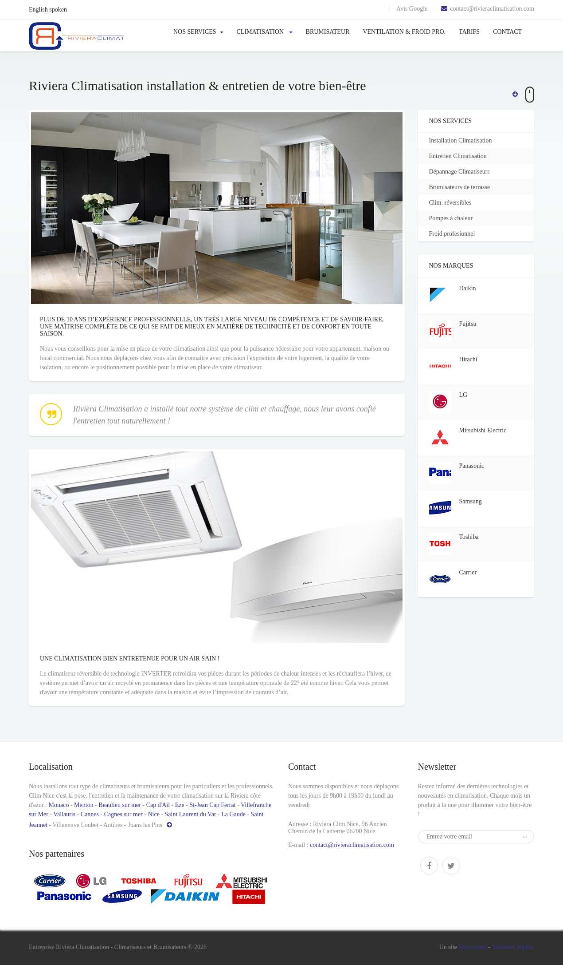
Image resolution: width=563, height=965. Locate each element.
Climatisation (265, 31)
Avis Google (411, 8)
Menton (84, 805)
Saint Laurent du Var (190, 814)
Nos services (198, 31)
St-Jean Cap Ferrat (212, 805)
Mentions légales (513, 947)
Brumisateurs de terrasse (463, 187)
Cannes (90, 814)
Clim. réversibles (454, 202)
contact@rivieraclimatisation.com (487, 8)
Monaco (59, 805)
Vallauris (65, 814)
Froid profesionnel (456, 233)
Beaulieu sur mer (119, 805)
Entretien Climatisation (462, 156)
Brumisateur (328, 31)
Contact (507, 31)
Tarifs (469, 31)
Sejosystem (472, 947)
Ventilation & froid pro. (404, 31)
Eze (179, 805)
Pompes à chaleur (455, 218)
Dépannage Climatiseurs (463, 171)
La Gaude (233, 814)
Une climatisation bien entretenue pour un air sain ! (31, 677)
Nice (153, 814)
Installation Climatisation (464, 140)
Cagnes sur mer (123, 814)
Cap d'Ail (158, 805)
